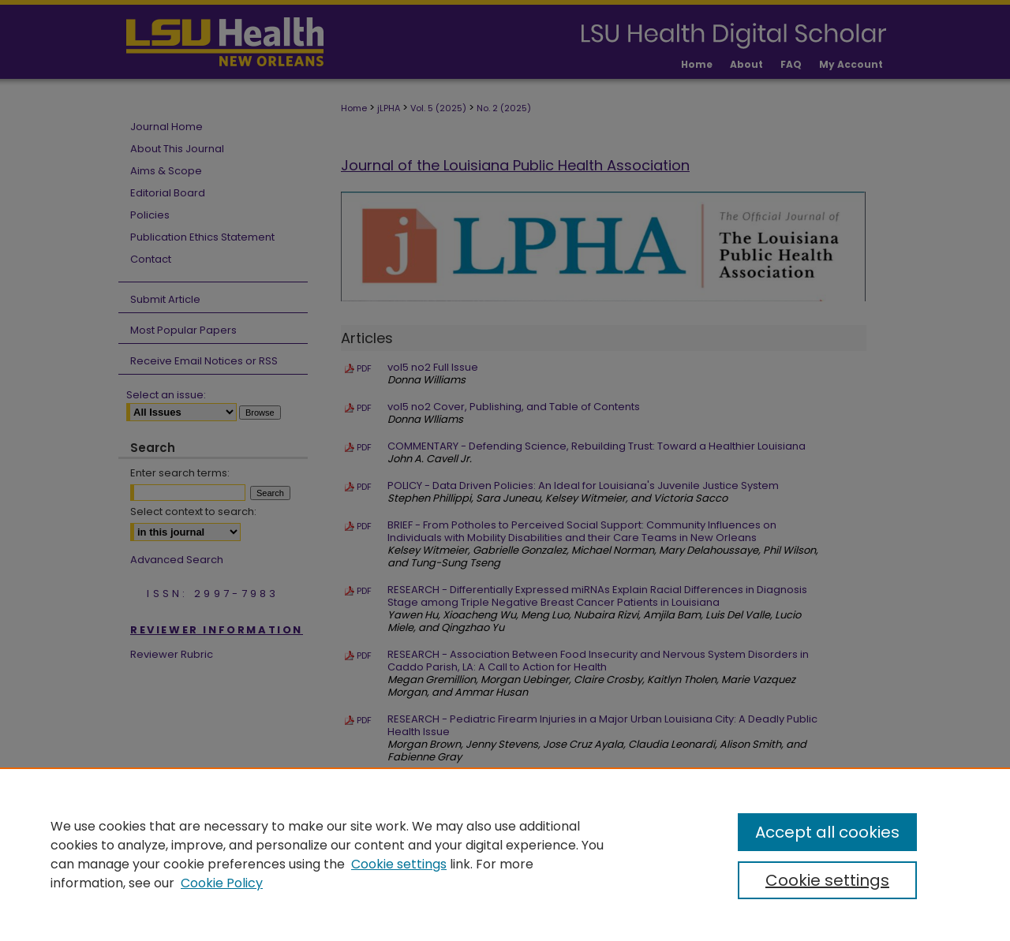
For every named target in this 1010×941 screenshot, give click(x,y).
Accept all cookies (827, 832)
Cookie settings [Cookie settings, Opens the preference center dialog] (827, 880)
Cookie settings (399, 864)
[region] (505, 854)
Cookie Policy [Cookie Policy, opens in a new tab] (222, 883)
